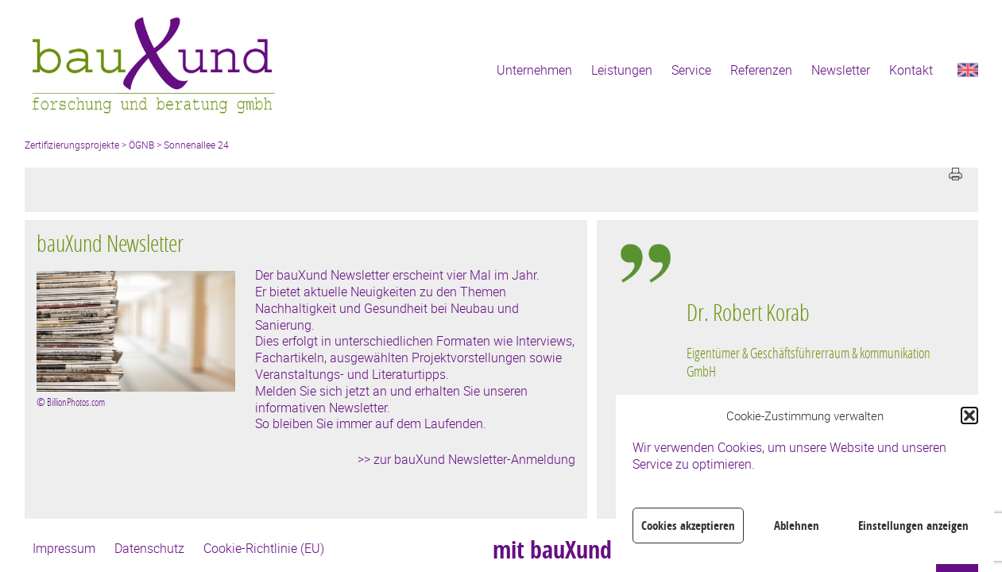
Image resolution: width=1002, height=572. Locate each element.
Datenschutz (149, 548)
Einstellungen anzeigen (913, 525)
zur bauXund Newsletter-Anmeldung (474, 459)
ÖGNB (141, 144)
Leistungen (621, 70)
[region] (814, 381)
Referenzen (761, 70)
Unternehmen (534, 70)
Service (691, 70)
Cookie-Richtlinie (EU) (263, 548)
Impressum (64, 548)
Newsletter (840, 70)
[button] (969, 415)
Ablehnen (796, 525)
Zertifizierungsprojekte (72, 144)
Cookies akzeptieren (688, 525)
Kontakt (911, 70)
